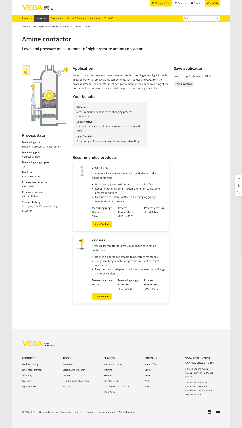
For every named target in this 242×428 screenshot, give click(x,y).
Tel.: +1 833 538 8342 (196, 382)
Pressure (26, 380)
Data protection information (100, 412)
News (147, 375)
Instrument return (113, 364)
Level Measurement (32, 369)
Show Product (101, 224)
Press (147, 380)
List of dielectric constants (117, 386)
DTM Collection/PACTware (76, 380)
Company (95, 18)
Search (66, 386)
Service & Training (76, 18)
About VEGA (150, 364)
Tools (67, 358)
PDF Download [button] (184, 83)
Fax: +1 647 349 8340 (196, 386)
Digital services (30, 386)
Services (109, 358)
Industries (41, 18)
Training (108, 369)
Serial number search (74, 369)
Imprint (78, 412)
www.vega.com (193, 394)
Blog (146, 386)
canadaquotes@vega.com (198, 390)
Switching (27, 375)
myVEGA (67, 375)
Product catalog (30, 364)
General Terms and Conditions (55, 412)
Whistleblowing (126, 412)
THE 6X (108, 18)
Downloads (57, 18)
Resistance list (111, 380)
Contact (148, 369)
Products (27, 18)
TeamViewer (110, 391)
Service (107, 375)
